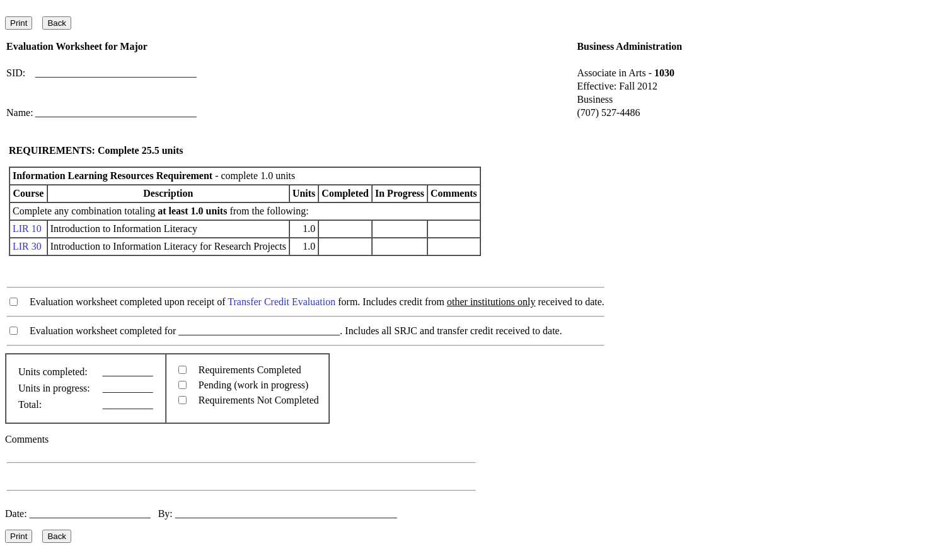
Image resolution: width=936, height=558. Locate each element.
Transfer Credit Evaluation (281, 301)
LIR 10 (27, 228)
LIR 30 (27, 246)
